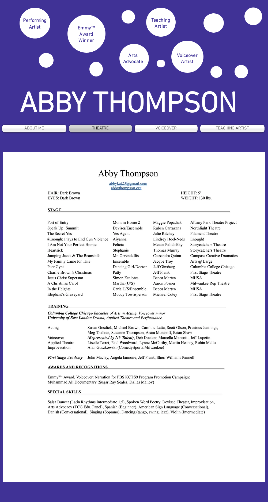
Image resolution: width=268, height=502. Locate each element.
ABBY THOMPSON (128, 105)
